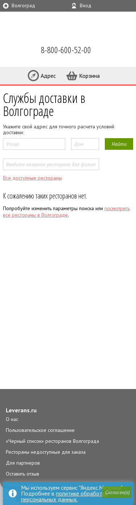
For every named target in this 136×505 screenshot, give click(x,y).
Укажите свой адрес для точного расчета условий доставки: (58, 129)
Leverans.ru (21, 410)
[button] (116, 492)
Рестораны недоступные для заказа (46, 452)
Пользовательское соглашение (40, 430)
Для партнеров (23, 463)
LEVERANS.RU (16, 51)
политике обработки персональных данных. (64, 496)
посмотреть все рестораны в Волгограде (66, 211)
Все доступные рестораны (32, 178)
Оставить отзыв (22, 473)
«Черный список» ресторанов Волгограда (52, 441)
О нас (12, 419)
